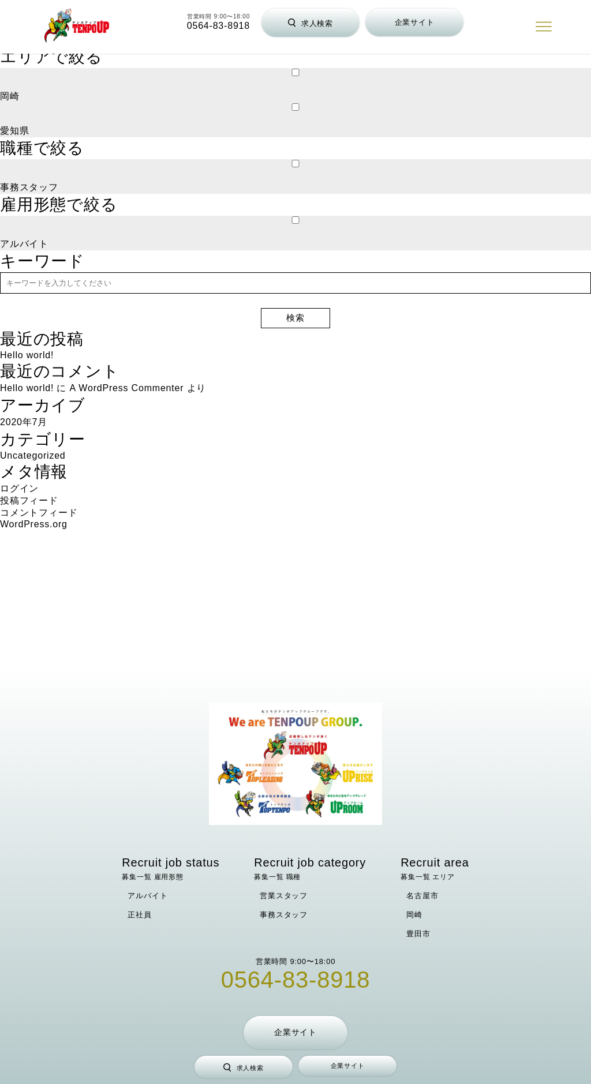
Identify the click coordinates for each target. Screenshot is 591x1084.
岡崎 (414, 914)
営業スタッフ (284, 895)
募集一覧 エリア (435, 868)
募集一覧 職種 (310, 868)
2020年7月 (23, 422)
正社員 (139, 914)
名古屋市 (422, 895)
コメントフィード (38, 512)
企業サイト (415, 22)
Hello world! (27, 355)
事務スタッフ (284, 914)
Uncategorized (33, 455)
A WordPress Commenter (126, 388)
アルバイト (147, 895)
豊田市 (418, 933)
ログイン (19, 488)
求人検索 (311, 23)
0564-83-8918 (218, 26)
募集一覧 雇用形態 (170, 868)
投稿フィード (29, 500)
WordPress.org (34, 524)
